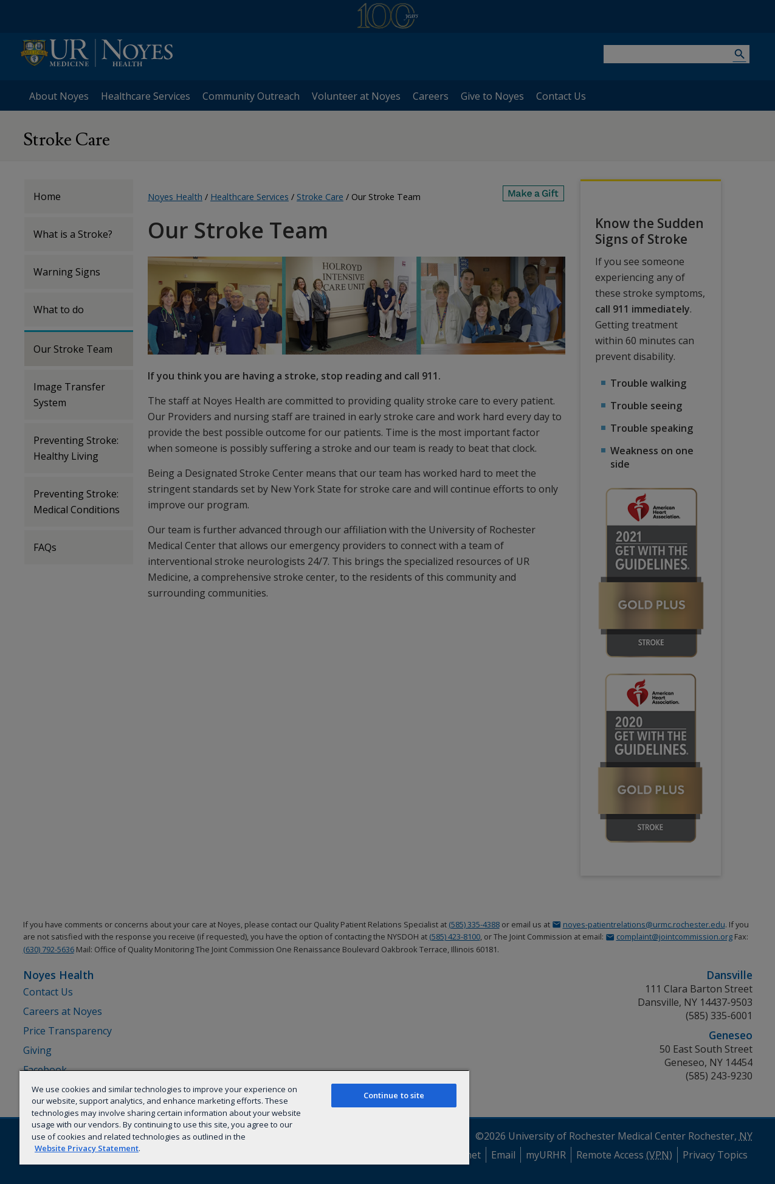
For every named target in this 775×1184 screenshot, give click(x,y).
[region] (244, 1117)
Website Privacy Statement (87, 1148)
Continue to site (394, 1095)
